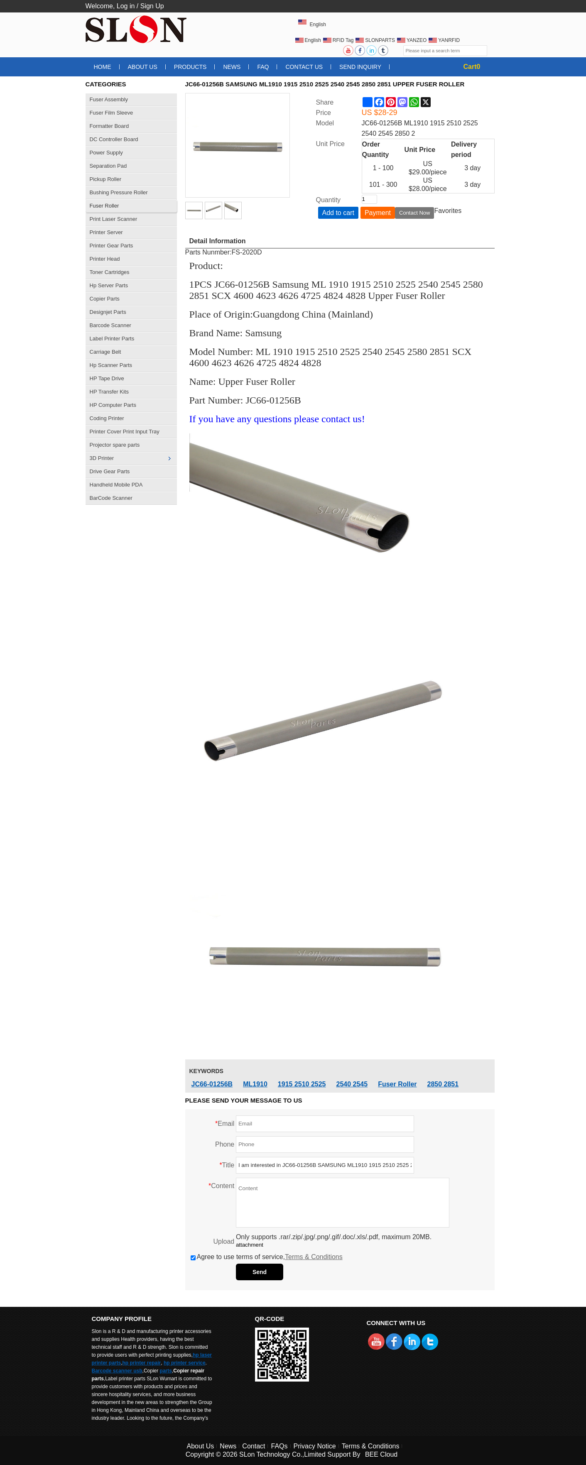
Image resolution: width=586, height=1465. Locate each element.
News (231, 67)
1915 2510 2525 (302, 1084)
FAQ (263, 67)
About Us (142, 67)
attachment (249, 1245)
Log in (126, 6)
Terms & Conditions (314, 1256)
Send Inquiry (360, 67)
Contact (253, 1446)
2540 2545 (352, 1084)
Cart (472, 66)
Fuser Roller (397, 1084)
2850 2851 (443, 1084)
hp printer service (185, 1363)
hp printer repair (142, 1363)
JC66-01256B (212, 1084)
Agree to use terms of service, (267, 1256)
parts (166, 1371)
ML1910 (255, 1084)
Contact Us (304, 67)
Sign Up (152, 6)
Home (102, 67)
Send (260, 1272)
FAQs (279, 1446)
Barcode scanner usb (117, 1371)
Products (190, 67)
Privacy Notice (315, 1446)
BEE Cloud (381, 1454)
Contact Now (414, 213)
